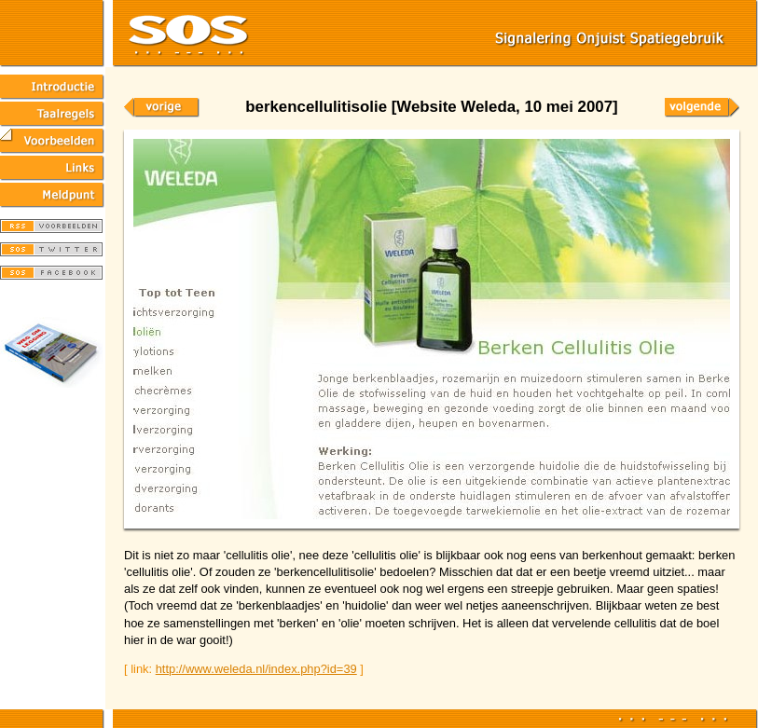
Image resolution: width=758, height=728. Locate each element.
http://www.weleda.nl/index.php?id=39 (256, 669)
